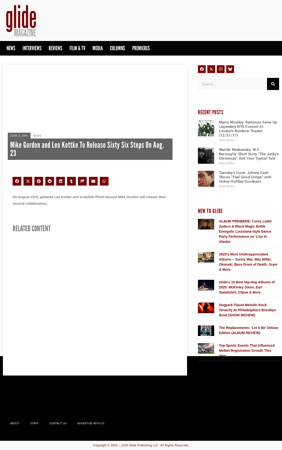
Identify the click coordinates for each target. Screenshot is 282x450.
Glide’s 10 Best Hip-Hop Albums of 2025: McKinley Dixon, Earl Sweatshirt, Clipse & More (247, 287)
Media (98, 48)
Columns (117, 48)
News (11, 48)
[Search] (273, 84)
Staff (34, 423)
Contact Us (58, 423)
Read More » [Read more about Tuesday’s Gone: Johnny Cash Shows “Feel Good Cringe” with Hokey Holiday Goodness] (227, 186)
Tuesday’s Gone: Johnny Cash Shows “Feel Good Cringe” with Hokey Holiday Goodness (245, 177)
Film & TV (77, 48)
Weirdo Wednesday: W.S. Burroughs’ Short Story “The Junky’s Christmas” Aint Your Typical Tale (249, 154)
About (14, 423)
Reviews (55, 48)
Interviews (32, 48)
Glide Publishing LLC (144, 445)
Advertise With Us (90, 423)
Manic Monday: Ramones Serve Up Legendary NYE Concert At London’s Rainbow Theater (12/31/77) (248, 129)
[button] (17, 181)
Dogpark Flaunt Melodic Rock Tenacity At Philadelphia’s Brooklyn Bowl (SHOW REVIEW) (247, 310)
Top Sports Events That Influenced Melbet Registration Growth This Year (247, 351)
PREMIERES (141, 48)
